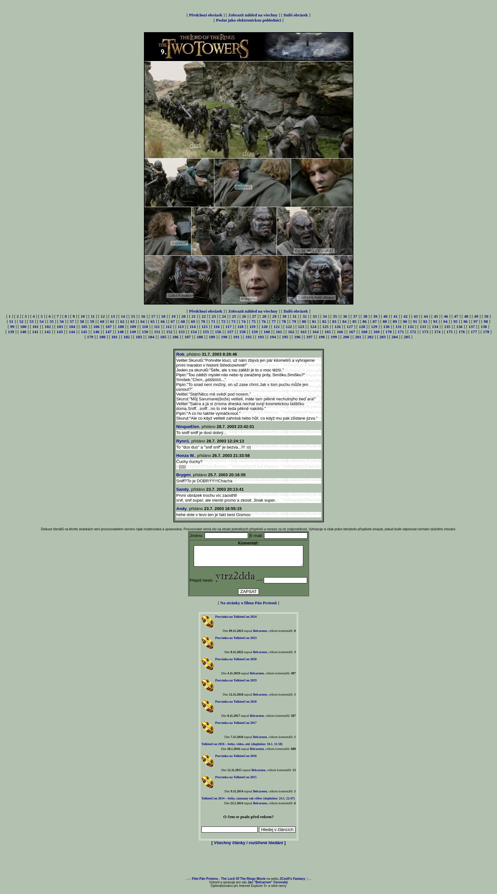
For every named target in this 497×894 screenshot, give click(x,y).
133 (423, 326)
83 (334, 321)
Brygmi (183, 474)
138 (484, 326)
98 (486, 321)
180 (102, 336)
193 (261, 336)
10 (83, 316)
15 (133, 316)
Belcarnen (260, 634)
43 (415, 316)
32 (305, 316)
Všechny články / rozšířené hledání (248, 846)
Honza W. (185, 455)
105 (84, 326)
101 (35, 326)
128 (362, 326)
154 (194, 331)
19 (173, 316)
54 (42, 321)
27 (254, 316)
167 (352, 331)
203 (382, 336)
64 (142, 321)
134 (435, 326)
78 (284, 321)
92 (425, 321)
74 (243, 321)
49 (476, 316)
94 (445, 321)
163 (303, 331)
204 (395, 336)
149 (132, 331)
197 (309, 336)
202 (370, 336)
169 (376, 331)
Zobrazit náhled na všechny (253, 15)
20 (184, 316)
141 (35, 331)
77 (274, 321)
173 (425, 331)
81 (314, 321)
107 (108, 326)
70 (203, 321)
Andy (181, 508)
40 (385, 316)
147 (108, 331)
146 (96, 331)
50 (486, 316)
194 (273, 336)
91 (415, 321)
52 (21, 321)
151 (157, 331)
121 (276, 326)
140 (23, 331)
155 (206, 331)
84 (344, 321)
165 (327, 331)
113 (181, 326)
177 (474, 331)
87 (375, 321)
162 (291, 331)
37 (355, 316)
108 (121, 326)
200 (346, 336)
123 (301, 326)
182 (127, 336)
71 (213, 321)
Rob (180, 354)
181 (114, 336)
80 (304, 321)
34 (325, 316)
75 (254, 321)
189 (212, 336)
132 (411, 326)
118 (240, 326)
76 (264, 321)
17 (153, 316)
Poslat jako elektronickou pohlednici (248, 20)
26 (244, 316)
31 (294, 316)
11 (92, 316)
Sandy (182, 489)
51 (11, 321)
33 (315, 316)
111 (157, 326)
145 (84, 331)
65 (152, 321)
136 (459, 326)
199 (334, 336)
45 (436, 316)
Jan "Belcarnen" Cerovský (268, 886)
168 (364, 331)
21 (193, 316)
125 (325, 326)
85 (354, 321)
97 (476, 321)
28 (264, 316)
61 (112, 321)
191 (236, 336)
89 (395, 321)
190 (224, 336)
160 (267, 331)
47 (456, 316)
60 (102, 321)
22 (203, 316)
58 (82, 321)
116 (217, 326)
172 (413, 331)
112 (169, 326)
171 (401, 331)
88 (385, 321)
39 (375, 316)
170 (389, 331)
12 (103, 316)
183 (139, 336)
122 (289, 326)
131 (398, 326)
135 (447, 326)
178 (486, 331)
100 (23, 326)
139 (11, 331)
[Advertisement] (248, 865)
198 (321, 336)
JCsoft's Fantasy (292, 882)
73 (233, 321)
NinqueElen (188, 426)
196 (297, 336)
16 (143, 316)
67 (173, 321)
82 (324, 321)
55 (51, 321)
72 (223, 321)
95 (455, 321)
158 (242, 331)
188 (200, 336)
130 (386, 326)
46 (446, 316)
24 (224, 316)
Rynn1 (182, 441)
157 (230, 331)
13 (113, 316)
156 (218, 331)
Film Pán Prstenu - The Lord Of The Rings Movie (228, 882)
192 (248, 336)
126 (337, 326)
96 (466, 321)
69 (193, 321)
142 (47, 331)
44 (426, 316)
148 (121, 331)
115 (204, 326)
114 (193, 326)
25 (234, 316)
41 (395, 316)
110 (145, 326)
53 (31, 321)
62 (122, 321)
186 (175, 336)
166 (340, 331)
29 (274, 316)
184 (151, 336)
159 (255, 331)
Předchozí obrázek (205, 15)
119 (252, 326)
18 (163, 316)
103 (60, 326)
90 (405, 321)
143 (60, 331)
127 (350, 326)
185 (163, 336)
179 (90, 336)
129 (374, 326)
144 (72, 331)
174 (437, 331)
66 (163, 321)
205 (407, 336)
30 (284, 316)
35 (335, 316)
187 (187, 336)
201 (358, 336)
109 (133, 326)
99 (12, 326)
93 (435, 321)
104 (72, 326)
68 (183, 321)
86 (364, 321)
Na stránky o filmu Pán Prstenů (248, 606)
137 (471, 326)
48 (466, 316)
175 (449, 331)
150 (145, 331)
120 (265, 326)
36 (345, 316)
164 (315, 331)
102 (48, 326)
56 (62, 321)
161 (279, 331)
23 (214, 316)
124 (313, 326)
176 (461, 331)
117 (229, 326)
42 (406, 316)
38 (365, 316)
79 (294, 321)
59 (92, 321)
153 (181, 331)
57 (72, 321)
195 (285, 336)
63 (132, 321)
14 (123, 316)
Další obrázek (295, 15)
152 (169, 331)
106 (96, 326)
